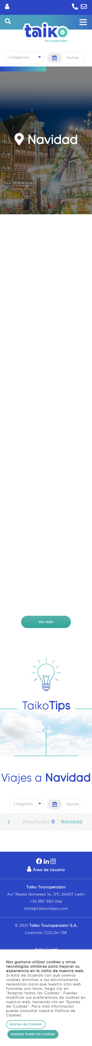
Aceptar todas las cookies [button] (33, 1034)
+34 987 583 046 (46, 902)
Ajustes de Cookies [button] (26, 1024)
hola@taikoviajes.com (46, 909)
